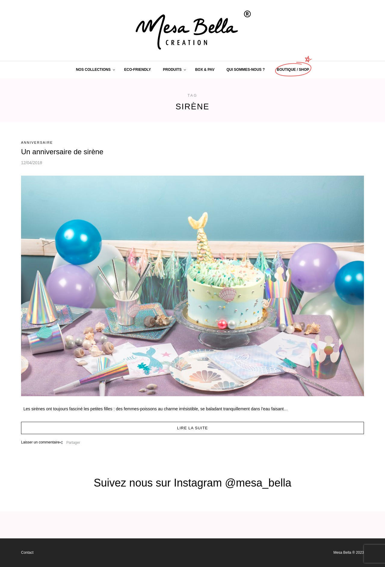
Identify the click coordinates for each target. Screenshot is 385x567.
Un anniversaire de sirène (62, 152)
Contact (27, 552)
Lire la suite (192, 428)
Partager (70, 442)
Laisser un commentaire (40, 442)
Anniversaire (37, 142)
